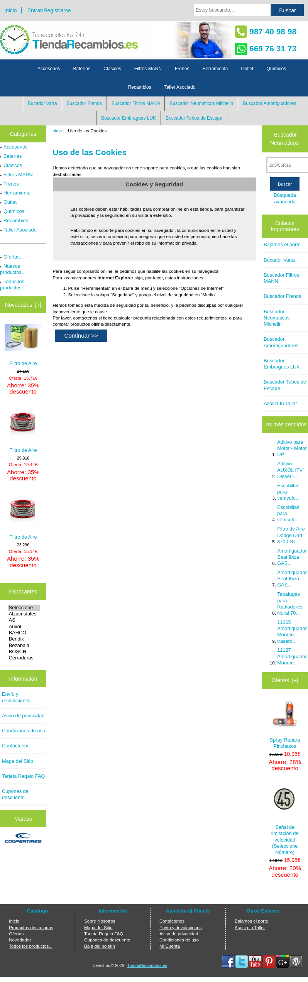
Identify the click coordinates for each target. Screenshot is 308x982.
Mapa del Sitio (17, 761)
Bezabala (24, 645)
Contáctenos (16, 746)
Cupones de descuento (15, 794)
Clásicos (112, 68)
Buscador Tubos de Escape (194, 118)
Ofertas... (12, 257)
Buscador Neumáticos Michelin (201, 103)
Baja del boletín (99, 945)
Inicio (10, 10)
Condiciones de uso (23, 731)
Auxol (24, 627)
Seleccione (24, 608)
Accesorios (48, 68)
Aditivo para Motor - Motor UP (292, 448)
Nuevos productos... (13, 269)
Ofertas (16, 933)
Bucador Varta (42, 103)
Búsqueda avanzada (285, 198)
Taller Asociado (180, 87)
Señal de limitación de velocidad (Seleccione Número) (285, 819)
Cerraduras (24, 658)
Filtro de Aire (23, 345)
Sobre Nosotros (99, 920)
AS (24, 620)
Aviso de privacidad (23, 715)
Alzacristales (24, 614)
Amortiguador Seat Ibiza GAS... (292, 557)
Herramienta (215, 68)
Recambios (139, 87)
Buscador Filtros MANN (136, 103)
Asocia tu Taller (280, 403)
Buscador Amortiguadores (269, 103)
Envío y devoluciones (16, 697)
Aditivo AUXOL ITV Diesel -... (290, 470)
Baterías (82, 68)
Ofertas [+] (285, 680)
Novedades (20, 939)
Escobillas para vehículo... (288, 492)
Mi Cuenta (169, 945)
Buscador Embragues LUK (128, 118)
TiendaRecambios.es (147, 965)
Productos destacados (31, 927)
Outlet (247, 68)
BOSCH (24, 652)
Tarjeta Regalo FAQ (23, 776)
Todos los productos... (13, 285)
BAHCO (24, 633)
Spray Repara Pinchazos (285, 724)
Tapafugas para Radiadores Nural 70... (289, 603)
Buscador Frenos (84, 103)
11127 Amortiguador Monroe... (292, 656)
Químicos (276, 68)
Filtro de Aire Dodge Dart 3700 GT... (291, 535)
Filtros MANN (148, 68)
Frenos (182, 68)
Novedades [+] (23, 305)
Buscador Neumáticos (284, 139)
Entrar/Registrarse (49, 10)
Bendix (24, 639)
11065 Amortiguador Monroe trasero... (292, 631)
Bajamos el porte (282, 244)
